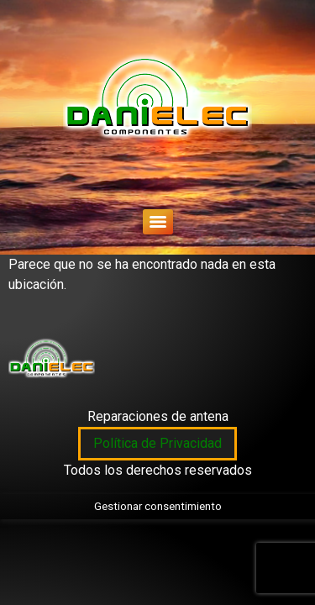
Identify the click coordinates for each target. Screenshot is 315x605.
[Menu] (158, 221)
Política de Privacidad (157, 443)
